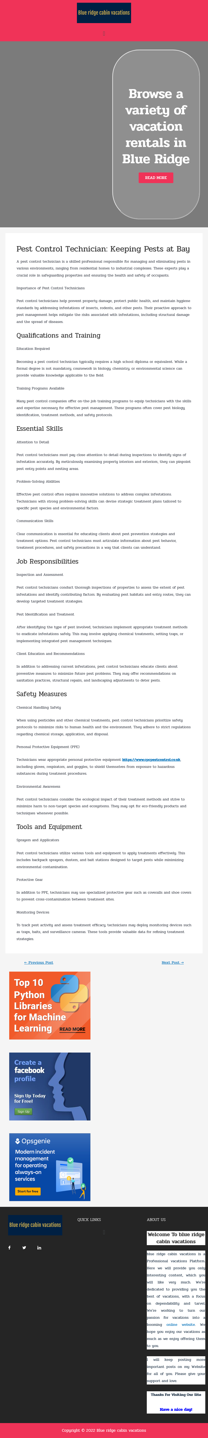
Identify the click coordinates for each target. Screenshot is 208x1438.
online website (180, 1324)
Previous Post (38, 963)
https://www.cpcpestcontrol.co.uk (151, 759)
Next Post (173, 963)
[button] (156, 177)
